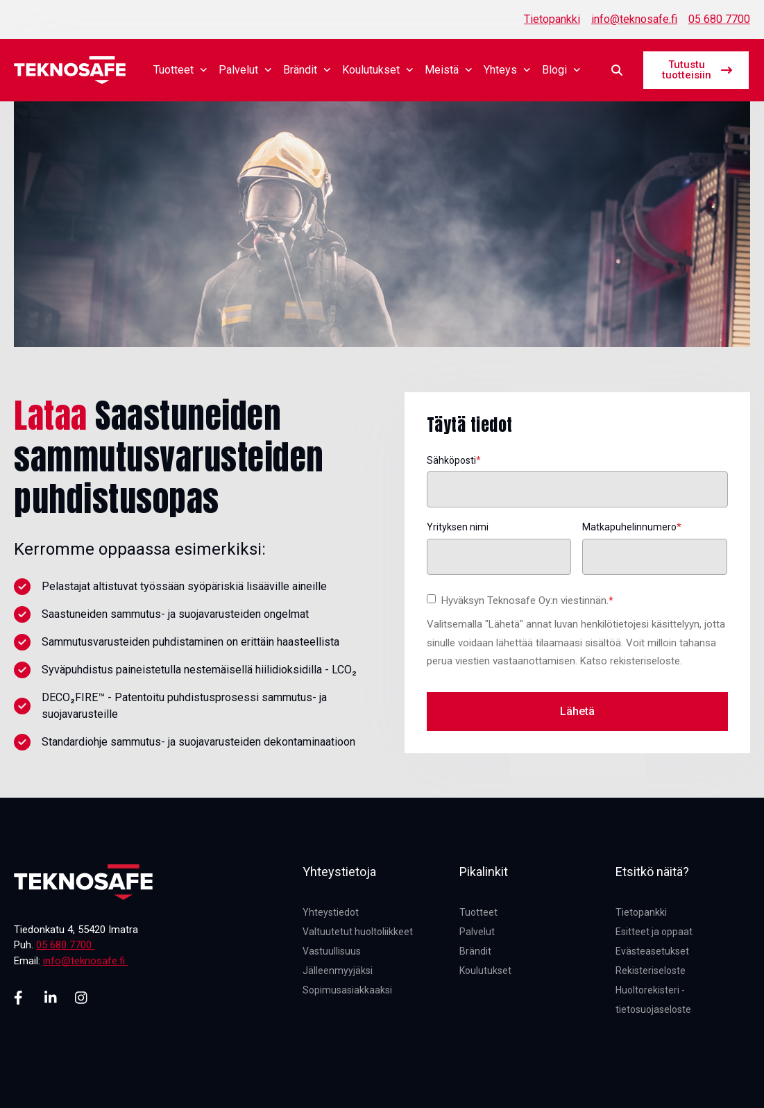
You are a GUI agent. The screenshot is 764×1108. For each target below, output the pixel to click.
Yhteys (507, 69)
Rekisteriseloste (651, 970)
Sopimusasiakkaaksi (347, 990)
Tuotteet (180, 69)
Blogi (561, 69)
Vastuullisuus (332, 951)
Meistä (449, 69)
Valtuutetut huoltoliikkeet (358, 931)
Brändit (307, 69)
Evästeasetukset (652, 951)
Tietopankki (552, 19)
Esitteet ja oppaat (654, 931)
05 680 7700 (719, 19)
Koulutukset (378, 69)
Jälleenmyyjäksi (338, 970)
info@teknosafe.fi (634, 19)
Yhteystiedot (331, 912)
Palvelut (245, 69)
